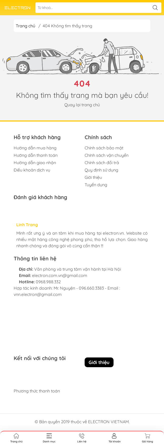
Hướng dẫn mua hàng (35, 147)
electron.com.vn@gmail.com (59, 275)
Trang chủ (25, 25)
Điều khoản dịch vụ (32, 170)
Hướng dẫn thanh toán (36, 155)
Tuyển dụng (96, 184)
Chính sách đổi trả (102, 162)
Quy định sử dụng (101, 170)
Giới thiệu (93, 177)
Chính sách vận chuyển (107, 155)
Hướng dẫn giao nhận (35, 162)
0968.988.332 (48, 281)
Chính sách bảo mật (104, 147)
